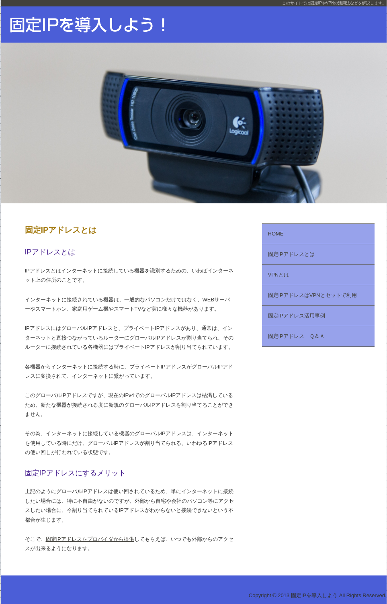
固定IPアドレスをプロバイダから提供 (90, 539)
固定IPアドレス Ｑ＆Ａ (296, 336)
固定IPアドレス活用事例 (296, 316)
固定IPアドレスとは (291, 254)
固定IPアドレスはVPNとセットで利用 (312, 295)
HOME (276, 234)
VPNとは (278, 275)
